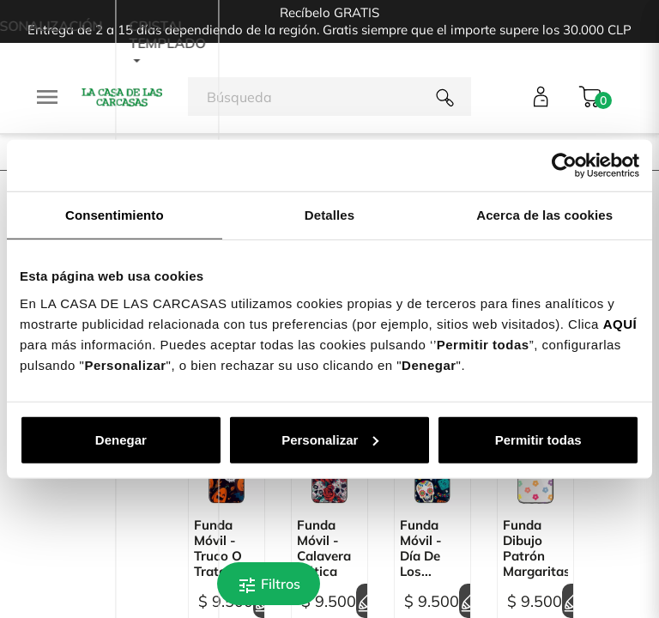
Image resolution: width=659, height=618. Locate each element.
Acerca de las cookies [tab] (544, 215)
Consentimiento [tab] (114, 215)
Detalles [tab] (329, 215)
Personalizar (329, 439)
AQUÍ (620, 323)
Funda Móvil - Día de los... (421, 548)
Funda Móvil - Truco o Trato (218, 548)
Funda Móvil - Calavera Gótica (324, 548)
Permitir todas (538, 439)
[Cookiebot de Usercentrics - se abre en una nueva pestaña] (564, 166)
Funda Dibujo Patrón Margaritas (535, 548)
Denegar (121, 439)
